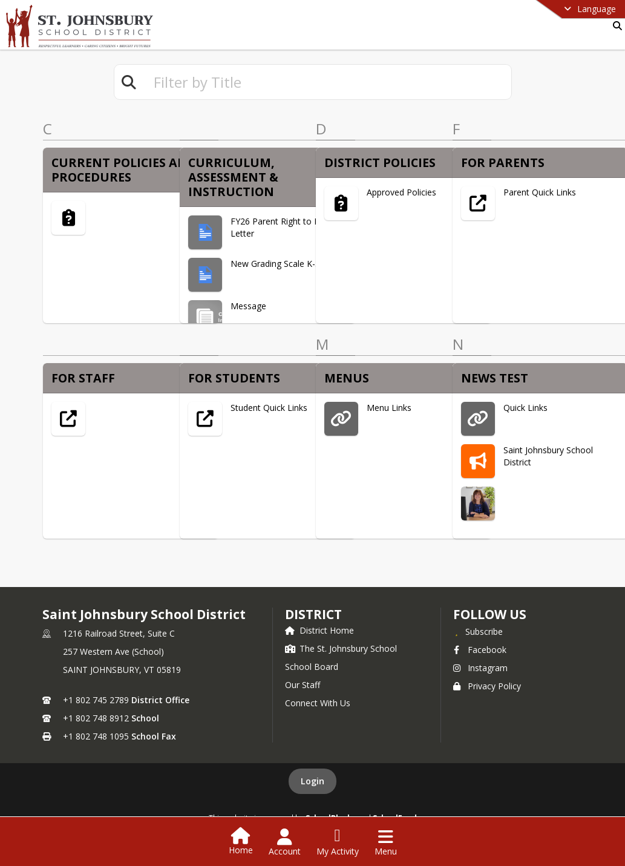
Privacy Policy (487, 686)
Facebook (479, 649)
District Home (319, 630)
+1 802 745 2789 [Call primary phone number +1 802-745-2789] (96, 700)
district (313, 614)
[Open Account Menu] (285, 842)
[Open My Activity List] (337, 842)
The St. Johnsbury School (341, 648)
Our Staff (302, 685)
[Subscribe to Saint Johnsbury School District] (478, 631)
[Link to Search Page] (615, 25)
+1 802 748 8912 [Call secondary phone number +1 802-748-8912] (96, 718)
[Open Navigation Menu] (386, 842)
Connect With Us (317, 703)
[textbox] (327, 82)
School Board (311, 666)
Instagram (480, 668)
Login (312, 781)
